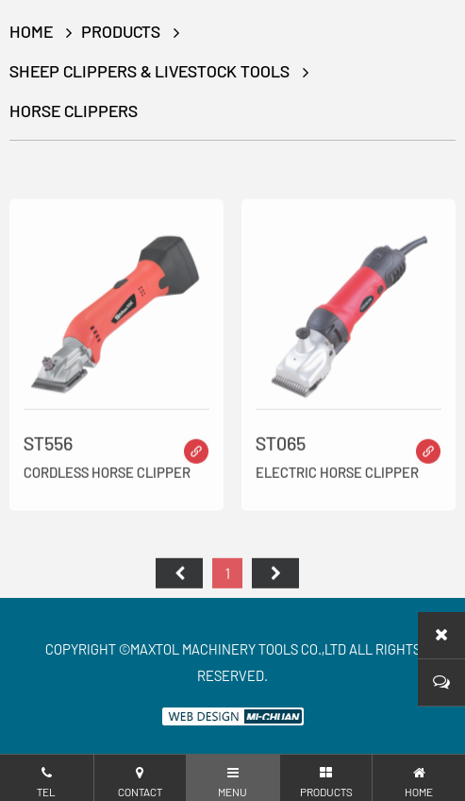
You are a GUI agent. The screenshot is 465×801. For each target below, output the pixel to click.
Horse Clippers (73, 110)
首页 (179, 580)
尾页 (275, 580)
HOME (31, 31)
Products (120, 31)
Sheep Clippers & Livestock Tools (149, 70)
